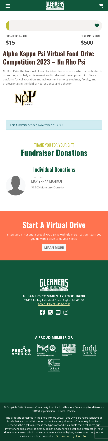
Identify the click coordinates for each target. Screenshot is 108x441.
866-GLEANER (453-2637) (54, 304)
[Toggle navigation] (7, 5)
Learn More (54, 247)
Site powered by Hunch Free (72, 436)
